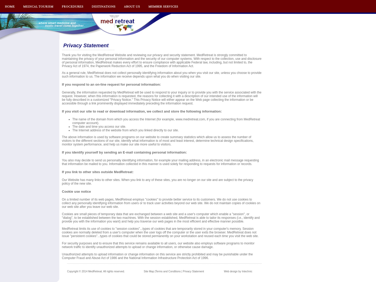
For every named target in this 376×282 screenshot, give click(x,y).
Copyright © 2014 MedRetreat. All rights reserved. (96, 271)
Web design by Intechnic (238, 271)
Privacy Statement (193, 271)
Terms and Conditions (168, 271)
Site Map (149, 271)
